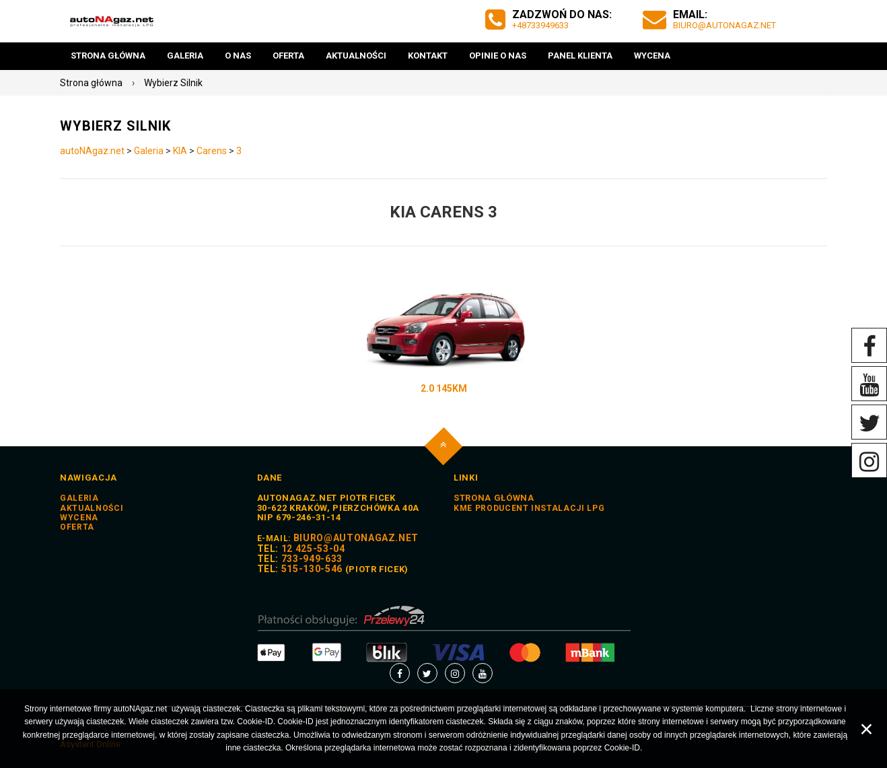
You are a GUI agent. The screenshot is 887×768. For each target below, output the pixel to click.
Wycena (652, 55)
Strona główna (108, 55)
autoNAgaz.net (92, 150)
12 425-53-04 (313, 548)
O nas (238, 55)
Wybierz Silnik (173, 82)
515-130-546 (312, 568)
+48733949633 (540, 25)
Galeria (185, 55)
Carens (212, 150)
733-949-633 (312, 558)
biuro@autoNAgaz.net (724, 25)
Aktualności (356, 55)
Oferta (288, 55)
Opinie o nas (497, 55)
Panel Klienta (580, 55)
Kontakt (428, 55)
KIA (180, 150)
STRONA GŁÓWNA (494, 498)
